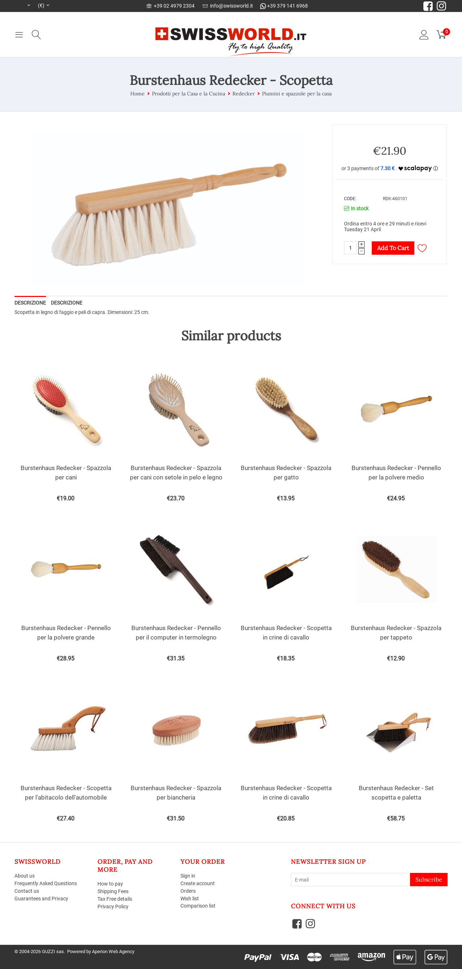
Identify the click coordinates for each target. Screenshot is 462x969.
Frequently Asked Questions (45, 883)
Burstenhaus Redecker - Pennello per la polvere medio (396, 472)
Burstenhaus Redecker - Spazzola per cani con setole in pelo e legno (176, 472)
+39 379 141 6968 (284, 6)
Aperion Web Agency (113, 951)
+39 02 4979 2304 (171, 6)
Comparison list (197, 906)
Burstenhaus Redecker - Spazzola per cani (66, 472)
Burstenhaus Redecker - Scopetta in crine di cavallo (286, 632)
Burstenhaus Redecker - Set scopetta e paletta (396, 792)
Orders (188, 891)
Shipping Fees (112, 891)
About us (24, 876)
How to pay (110, 884)
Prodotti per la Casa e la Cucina (188, 93)
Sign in (187, 876)
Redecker (243, 93)
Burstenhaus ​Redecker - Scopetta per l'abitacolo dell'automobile (66, 792)
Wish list (189, 898)
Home (137, 93)
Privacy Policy (112, 906)
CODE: (350, 198)
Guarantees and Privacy (41, 898)
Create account (197, 883)
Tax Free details (114, 899)
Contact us (26, 891)
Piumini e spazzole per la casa (297, 93)
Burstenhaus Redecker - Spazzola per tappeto (396, 632)
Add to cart (393, 247)
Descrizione (30, 303)
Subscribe (428, 879)
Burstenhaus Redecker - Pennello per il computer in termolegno (176, 632)
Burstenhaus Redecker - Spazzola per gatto (286, 472)
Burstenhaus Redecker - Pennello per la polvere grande (66, 632)
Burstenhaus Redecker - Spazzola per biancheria (176, 792)
